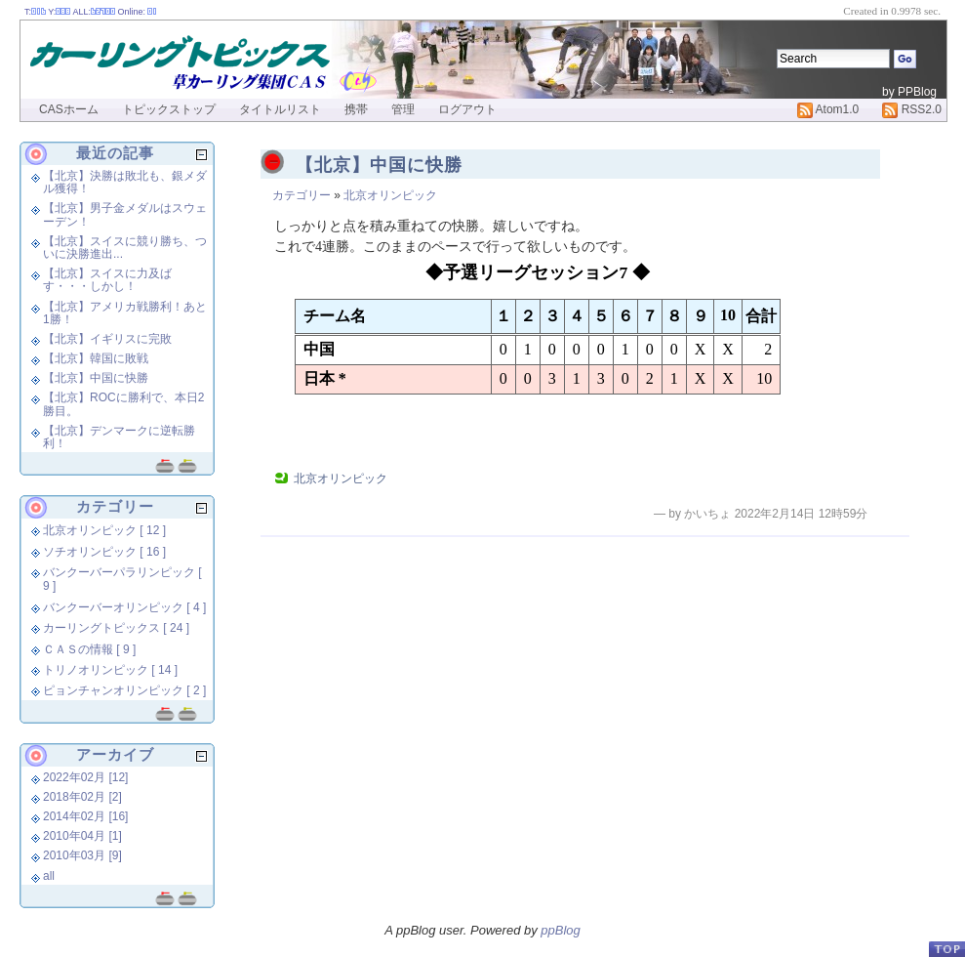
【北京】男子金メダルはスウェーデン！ (125, 214)
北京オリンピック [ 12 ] (104, 530)
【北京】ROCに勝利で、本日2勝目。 (123, 404)
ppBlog (560, 930)
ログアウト (467, 109)
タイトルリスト (280, 109)
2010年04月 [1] (82, 836)
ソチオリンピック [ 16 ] (104, 552)
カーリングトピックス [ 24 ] (116, 628)
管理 (403, 109)
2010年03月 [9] (82, 855)
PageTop (946, 948)
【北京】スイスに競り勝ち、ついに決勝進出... (125, 247)
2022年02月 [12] (85, 777)
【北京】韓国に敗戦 (95, 358)
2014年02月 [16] (85, 816)
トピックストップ (169, 109)
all (49, 876)
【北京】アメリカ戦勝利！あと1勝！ (125, 313)
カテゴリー (301, 195)
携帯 (356, 109)
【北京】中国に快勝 (379, 165)
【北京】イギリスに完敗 (107, 339)
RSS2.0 (912, 109)
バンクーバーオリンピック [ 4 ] (124, 607)
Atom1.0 (828, 109)
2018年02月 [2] (82, 797)
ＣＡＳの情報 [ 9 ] (89, 649)
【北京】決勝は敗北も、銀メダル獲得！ (125, 182)
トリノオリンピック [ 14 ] (110, 670)
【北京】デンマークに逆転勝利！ (119, 437)
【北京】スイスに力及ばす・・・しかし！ (107, 280)
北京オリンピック (390, 195)
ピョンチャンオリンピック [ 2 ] (124, 690)
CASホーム (69, 109)
